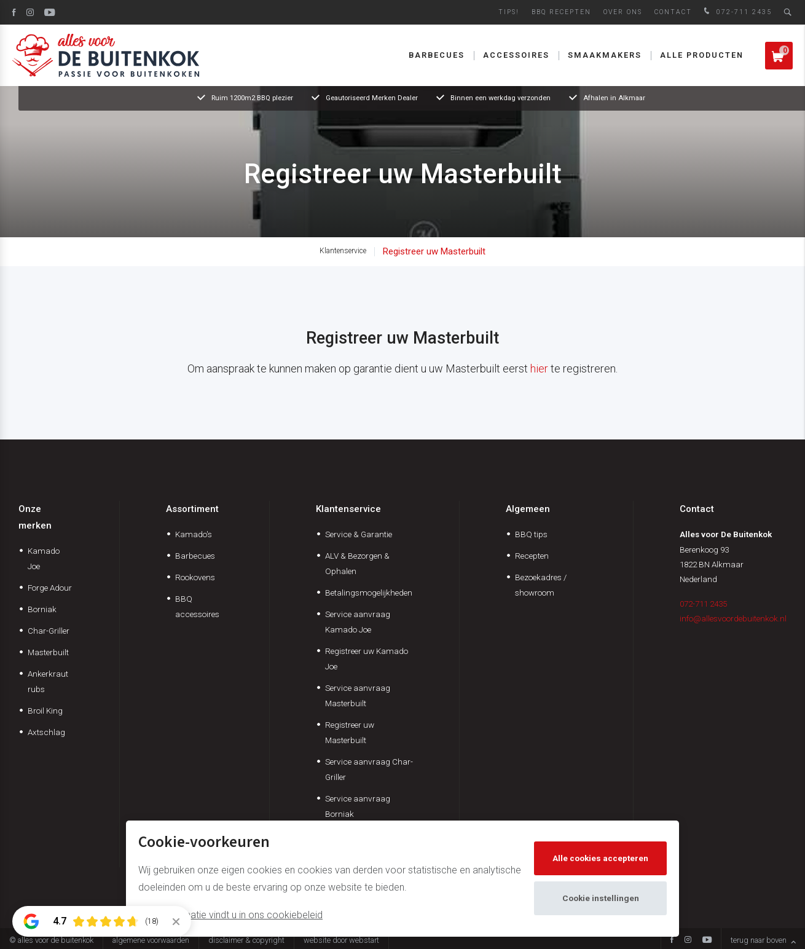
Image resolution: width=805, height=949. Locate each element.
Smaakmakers (605, 55)
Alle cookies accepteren (600, 858)
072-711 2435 (736, 12)
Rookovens (195, 577)
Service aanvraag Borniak (357, 806)
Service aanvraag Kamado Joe (357, 621)
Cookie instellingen (600, 898)
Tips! (508, 12)
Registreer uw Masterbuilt (434, 251)
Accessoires (516, 55)
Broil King (45, 710)
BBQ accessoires (197, 606)
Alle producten (702, 55)
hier (539, 368)
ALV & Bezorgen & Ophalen (357, 563)
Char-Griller (48, 631)
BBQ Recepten (561, 12)
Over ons (622, 12)
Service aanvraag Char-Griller (369, 769)
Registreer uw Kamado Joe (366, 658)
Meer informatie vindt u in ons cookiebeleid (230, 915)
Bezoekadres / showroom (541, 584)
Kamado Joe (44, 558)
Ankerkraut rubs (48, 681)
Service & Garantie (358, 534)
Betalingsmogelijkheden (368, 592)
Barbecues (437, 55)
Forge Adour (50, 588)
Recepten (532, 556)
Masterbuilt (48, 652)
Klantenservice (343, 250)
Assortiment (192, 508)
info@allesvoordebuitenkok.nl (733, 618)
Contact (673, 12)
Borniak (42, 609)
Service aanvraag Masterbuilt (357, 695)
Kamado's (193, 534)
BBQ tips (531, 534)
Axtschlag (46, 732)
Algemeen (528, 508)
